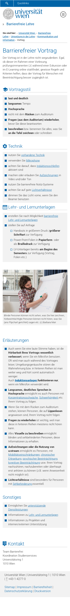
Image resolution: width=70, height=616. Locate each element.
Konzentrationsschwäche (23, 397)
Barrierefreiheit (42, 587)
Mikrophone (33, 160)
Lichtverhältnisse (42, 190)
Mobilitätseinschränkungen (24, 454)
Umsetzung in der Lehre (23, 36)
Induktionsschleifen (48, 166)
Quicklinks (23, 3)
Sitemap (9, 587)
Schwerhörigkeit (49, 397)
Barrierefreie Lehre (20, 24)
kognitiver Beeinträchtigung (24, 462)
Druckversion (42, 591)
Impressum (24, 587)
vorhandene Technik (33, 155)
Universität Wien (27, 33)
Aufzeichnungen (49, 175)
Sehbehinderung (22, 484)
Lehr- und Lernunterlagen (43, 515)
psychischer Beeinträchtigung (40, 458)
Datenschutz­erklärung (18, 591)
